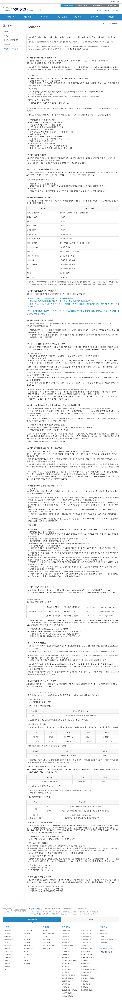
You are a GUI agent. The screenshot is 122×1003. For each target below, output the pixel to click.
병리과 (6, 942)
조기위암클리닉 (86, 972)
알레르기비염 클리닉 (87, 948)
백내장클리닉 (66, 981)
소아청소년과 (8, 951)
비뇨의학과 (7, 945)
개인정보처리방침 (10, 49)
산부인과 (7, 948)
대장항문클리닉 (67, 969)
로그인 (99, 10)
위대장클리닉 (85, 963)
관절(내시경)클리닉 (68, 945)
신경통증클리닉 (86, 942)
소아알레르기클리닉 (87, 936)
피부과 (26, 960)
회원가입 (107, 10)
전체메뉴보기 (115, 1)
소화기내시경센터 (48, 933)
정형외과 (26, 951)
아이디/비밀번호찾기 (11, 40)
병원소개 (11, 17)
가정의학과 (7, 930)
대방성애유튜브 (82, 908)
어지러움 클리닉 (86, 951)
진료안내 (44, 17)
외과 (25, 936)
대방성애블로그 (69, 908)
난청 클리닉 (65, 948)
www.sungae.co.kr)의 (35, 477)
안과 (5, 969)
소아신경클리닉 (86, 930)
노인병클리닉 (66, 951)
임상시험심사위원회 (106, 939)
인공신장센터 (47, 942)
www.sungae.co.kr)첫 (65, 467)
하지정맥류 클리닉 (87, 990)
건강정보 (94, 17)
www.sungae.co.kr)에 (37, 49)
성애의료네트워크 (32, 919)
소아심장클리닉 (86, 933)
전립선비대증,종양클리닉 (89, 969)
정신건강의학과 (28, 948)
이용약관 (7, 44)
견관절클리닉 (66, 936)
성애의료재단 (82, 5)
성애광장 (111, 17)
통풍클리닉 (84, 987)
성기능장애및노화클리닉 (69, 990)
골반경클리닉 (66, 942)
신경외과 (7, 963)
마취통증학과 (8, 939)
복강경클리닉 (66, 984)
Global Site (112, 5)
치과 (25, 957)
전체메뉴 (90, 919)
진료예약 (77, 17)
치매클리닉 (84, 981)
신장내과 (7, 966)
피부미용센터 (47, 948)
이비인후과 (27, 942)
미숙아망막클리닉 (67, 978)
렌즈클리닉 (65, 972)
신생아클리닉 (85, 945)
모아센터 (45, 930)
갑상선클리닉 (66, 933)
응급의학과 (27, 939)
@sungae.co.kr (109, 611)
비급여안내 (57, 908)
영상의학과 (27, 933)
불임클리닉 (65, 987)
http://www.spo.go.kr (57, 634)
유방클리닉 (84, 966)
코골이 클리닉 (85, 984)
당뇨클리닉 (65, 966)
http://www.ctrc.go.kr (58, 636)
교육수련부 (103, 942)
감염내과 (7, 933)
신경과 (6, 960)
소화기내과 (7, 954)
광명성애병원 (97, 5)
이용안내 (27, 17)
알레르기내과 (28, 930)
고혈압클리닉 (66, 939)
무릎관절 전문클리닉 (68, 975)
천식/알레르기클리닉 (87, 978)
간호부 (102, 930)
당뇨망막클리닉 (67, 963)
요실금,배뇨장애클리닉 (88, 957)
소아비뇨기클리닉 (67, 996)
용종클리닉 (84, 960)
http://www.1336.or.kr (53, 629)
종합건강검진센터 (68, 5)
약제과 (102, 936)
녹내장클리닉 (66, 954)
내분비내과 (7, 936)
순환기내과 (7, 957)
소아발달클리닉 (67, 993)
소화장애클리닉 (86, 939)
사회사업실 (103, 933)
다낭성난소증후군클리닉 (69, 960)
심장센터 (45, 936)
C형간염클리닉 (66, 930)
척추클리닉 (84, 975)
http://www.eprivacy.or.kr (58, 631)
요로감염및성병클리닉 (88, 954)
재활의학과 (27, 945)
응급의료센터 (47, 939)
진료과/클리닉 (61, 17)
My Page (116, 10)
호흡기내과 (27, 963)
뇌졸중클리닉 (66, 957)
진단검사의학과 (28, 954)
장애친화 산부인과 (106, 952)
